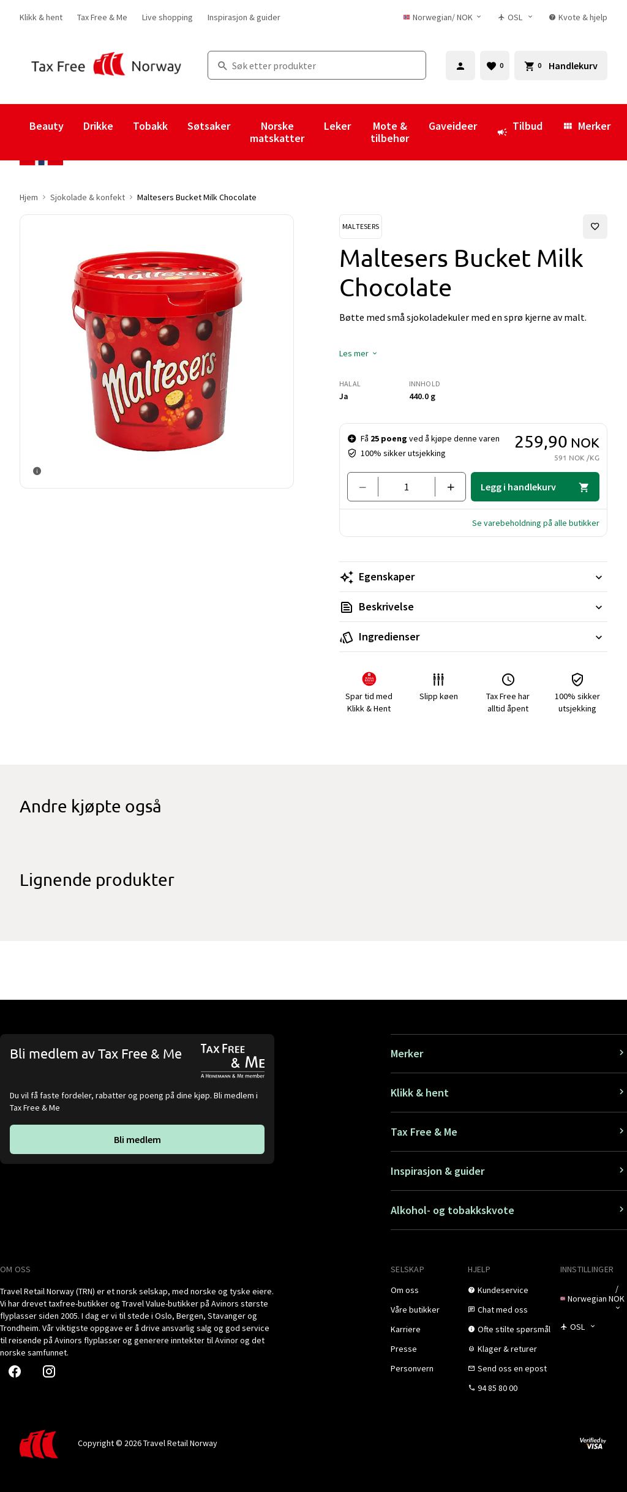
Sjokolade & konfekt (87, 197)
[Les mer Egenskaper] (473, 576)
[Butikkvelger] (516, 17)
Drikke (98, 126)
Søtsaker (208, 126)
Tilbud (520, 131)
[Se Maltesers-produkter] (360, 226)
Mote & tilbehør (389, 132)
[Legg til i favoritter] (595, 226)
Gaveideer (453, 126)
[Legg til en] (445, 487)
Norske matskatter (277, 132)
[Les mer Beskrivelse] (473, 606)
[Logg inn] (460, 65)
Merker (586, 126)
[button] (358, 353)
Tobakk (150, 126)
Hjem (29, 197)
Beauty (46, 126)
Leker (337, 126)
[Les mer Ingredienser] (473, 636)
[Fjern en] (367, 487)
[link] (41, 17)
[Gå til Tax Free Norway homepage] (106, 65)
